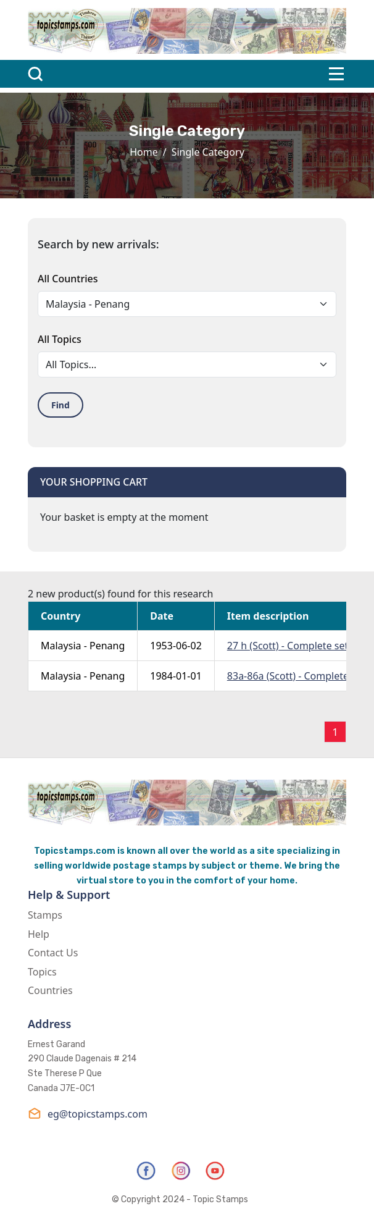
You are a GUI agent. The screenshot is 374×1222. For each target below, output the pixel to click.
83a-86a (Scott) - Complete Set (296, 676)
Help (38, 934)
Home (144, 152)
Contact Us (53, 952)
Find (60, 405)
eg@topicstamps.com (88, 1113)
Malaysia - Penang (83, 645)
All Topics (59, 339)
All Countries (68, 278)
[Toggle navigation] (336, 74)
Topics (42, 972)
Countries (50, 990)
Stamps (45, 915)
